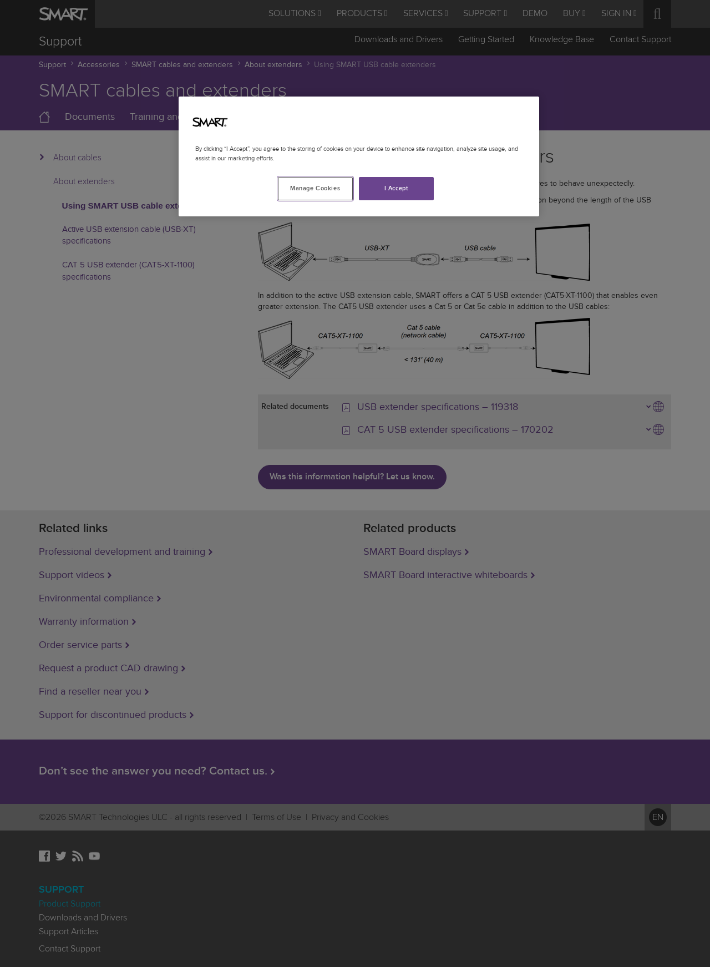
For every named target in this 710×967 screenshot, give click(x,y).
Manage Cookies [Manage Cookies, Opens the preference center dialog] (315, 188)
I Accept (396, 188)
